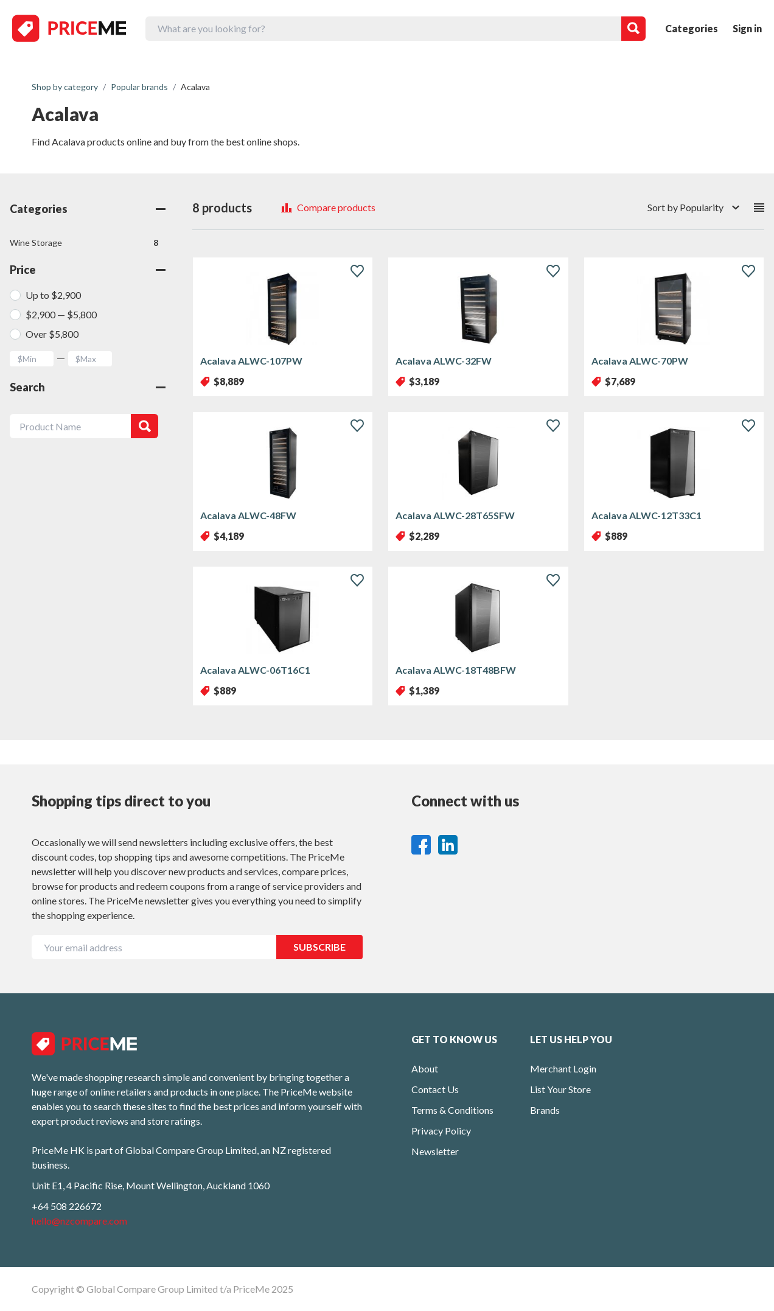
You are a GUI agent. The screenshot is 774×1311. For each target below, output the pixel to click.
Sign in (747, 28)
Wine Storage (84, 243)
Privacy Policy (441, 1130)
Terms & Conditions (452, 1110)
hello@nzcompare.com (79, 1220)
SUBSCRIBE (319, 947)
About (424, 1068)
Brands (545, 1110)
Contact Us (435, 1089)
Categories (691, 28)
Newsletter (435, 1151)
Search (88, 387)
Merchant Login (563, 1068)
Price (88, 269)
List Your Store (560, 1089)
